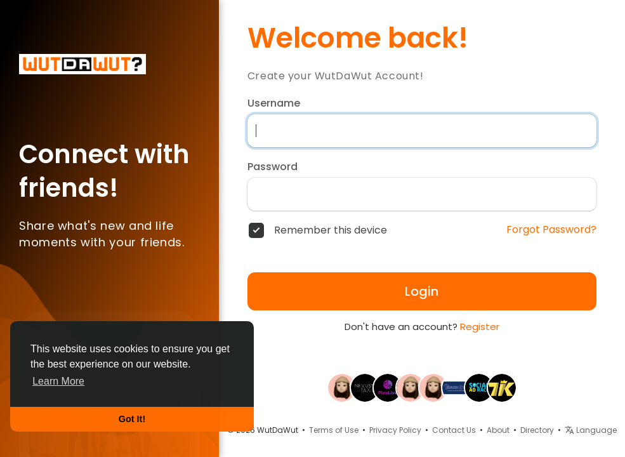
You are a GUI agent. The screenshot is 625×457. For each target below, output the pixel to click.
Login (421, 291)
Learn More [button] (58, 381)
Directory (537, 430)
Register (479, 326)
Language (591, 430)
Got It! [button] (132, 419)
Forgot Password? (551, 230)
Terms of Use (334, 430)
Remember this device (330, 230)
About (498, 430)
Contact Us (454, 430)
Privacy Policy (395, 430)
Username (273, 103)
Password (272, 167)
